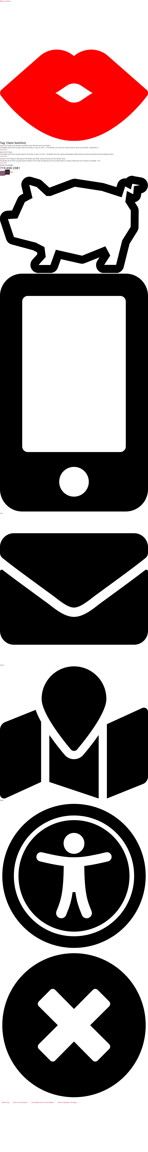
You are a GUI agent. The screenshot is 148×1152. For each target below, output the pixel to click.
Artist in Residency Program (67, 1102)
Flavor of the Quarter (20, 1102)
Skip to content (5, 1)
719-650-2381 (10, 168)
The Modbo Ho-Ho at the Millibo (42, 1102)
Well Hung (5, 1102)
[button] (74, 26)
